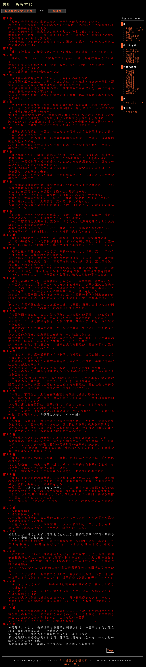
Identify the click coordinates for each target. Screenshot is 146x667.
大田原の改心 (132, 58)
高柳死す (130, 87)
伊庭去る (130, 55)
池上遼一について (135, 40)
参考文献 (130, 32)
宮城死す (130, 79)
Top (110, 650)
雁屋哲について (133, 38)
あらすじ (130, 34)
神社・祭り (72, 664)
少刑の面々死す (133, 89)
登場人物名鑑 (132, 36)
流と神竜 (130, 53)
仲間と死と (131, 91)
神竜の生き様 (132, 51)
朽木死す (130, 85)
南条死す (130, 71)
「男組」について (135, 30)
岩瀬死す (130, 73)
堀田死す (130, 83)
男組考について (133, 28)
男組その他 (131, 111)
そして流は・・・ (135, 102)
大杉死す (130, 77)
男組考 (57, 11)
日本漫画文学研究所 (19, 11)
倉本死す (130, 81)
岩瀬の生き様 (132, 60)
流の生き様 (131, 49)
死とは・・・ (132, 75)
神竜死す (130, 93)
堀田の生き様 (132, 62)
